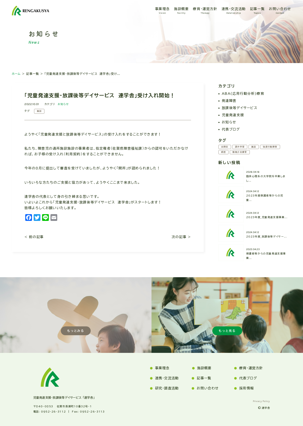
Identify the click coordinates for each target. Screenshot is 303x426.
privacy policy (261, 401)
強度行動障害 (270, 147)
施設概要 (181, 9)
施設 (39, 111)
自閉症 (225, 147)
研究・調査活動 (167, 388)
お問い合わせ (280, 9)
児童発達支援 (233, 115)
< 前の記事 (34, 237)
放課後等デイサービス (240, 107)
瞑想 (223, 152)
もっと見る (227, 330)
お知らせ (63, 104)
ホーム (16, 73)
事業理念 (162, 9)
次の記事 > (181, 237)
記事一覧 (257, 9)
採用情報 (246, 388)
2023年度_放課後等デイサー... (266, 236)
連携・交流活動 (234, 9)
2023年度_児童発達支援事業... (267, 217)
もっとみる (76, 330)
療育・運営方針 (205, 9)
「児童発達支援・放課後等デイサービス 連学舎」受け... (82, 73)
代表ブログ (231, 129)
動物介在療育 (240, 152)
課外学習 (240, 147)
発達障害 (229, 100)
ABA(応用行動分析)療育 (243, 93)
